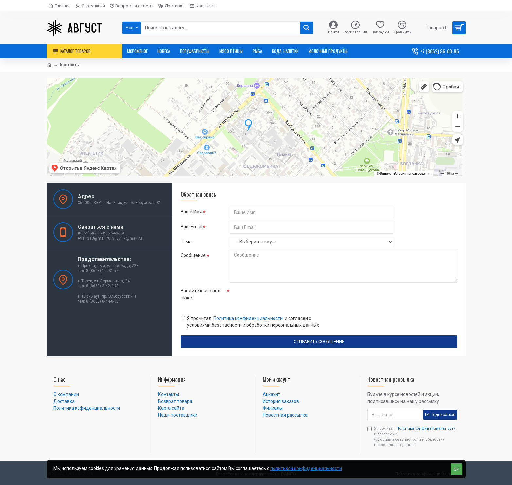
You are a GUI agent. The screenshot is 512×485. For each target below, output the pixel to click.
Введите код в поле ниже (202, 294)
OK (456, 469)
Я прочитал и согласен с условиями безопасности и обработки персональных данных (250, 321)
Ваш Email (191, 226)
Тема (186, 241)
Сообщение (193, 255)
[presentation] (275, 297)
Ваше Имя (191, 211)
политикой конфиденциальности (306, 468)
